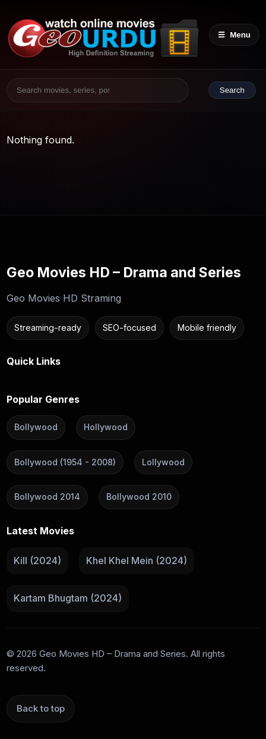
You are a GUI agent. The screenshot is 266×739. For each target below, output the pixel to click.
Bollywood (36, 427)
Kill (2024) (37, 560)
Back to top (41, 708)
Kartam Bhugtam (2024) (68, 598)
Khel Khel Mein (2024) (136, 560)
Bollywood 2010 (139, 496)
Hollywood (106, 427)
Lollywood (163, 462)
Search (232, 90)
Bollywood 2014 (47, 496)
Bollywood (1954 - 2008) (65, 462)
